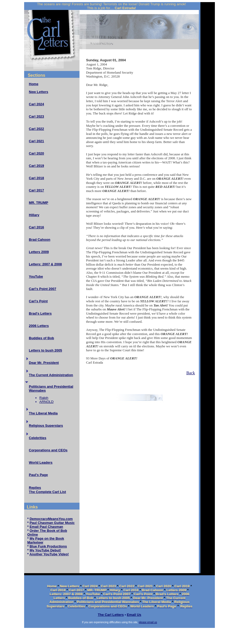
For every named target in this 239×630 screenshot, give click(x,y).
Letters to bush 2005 (45, 350)
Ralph (43, 398)
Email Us (134, 615)
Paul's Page (38, 475)
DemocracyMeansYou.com (51, 519)
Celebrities (37, 438)
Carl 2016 (36, 227)
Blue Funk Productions (48, 546)
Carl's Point (38, 301)
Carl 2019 (36, 166)
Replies (35, 488)
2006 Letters (39, 326)
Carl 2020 (36, 153)
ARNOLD (46, 402)
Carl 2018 (36, 178)
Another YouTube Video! (49, 554)
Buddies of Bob (41, 338)
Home (33, 84)
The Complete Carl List (47, 492)
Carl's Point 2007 (42, 289)
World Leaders (40, 462)
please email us (148, 622)
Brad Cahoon (39, 240)
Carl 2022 (36, 129)
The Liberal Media (43, 413)
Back (190, 373)
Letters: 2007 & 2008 (45, 264)
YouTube (36, 276)
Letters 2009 (39, 252)
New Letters (38, 92)
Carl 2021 (36, 141)
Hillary (34, 215)
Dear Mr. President (44, 363)
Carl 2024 (36, 104)
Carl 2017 (36, 190)
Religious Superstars (46, 426)
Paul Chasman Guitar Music (52, 523)
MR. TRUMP (38, 203)
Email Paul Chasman (46, 527)
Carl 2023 (36, 116)
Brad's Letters (40, 313)
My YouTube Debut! (45, 550)
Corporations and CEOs (48, 450)
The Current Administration (51, 375)
